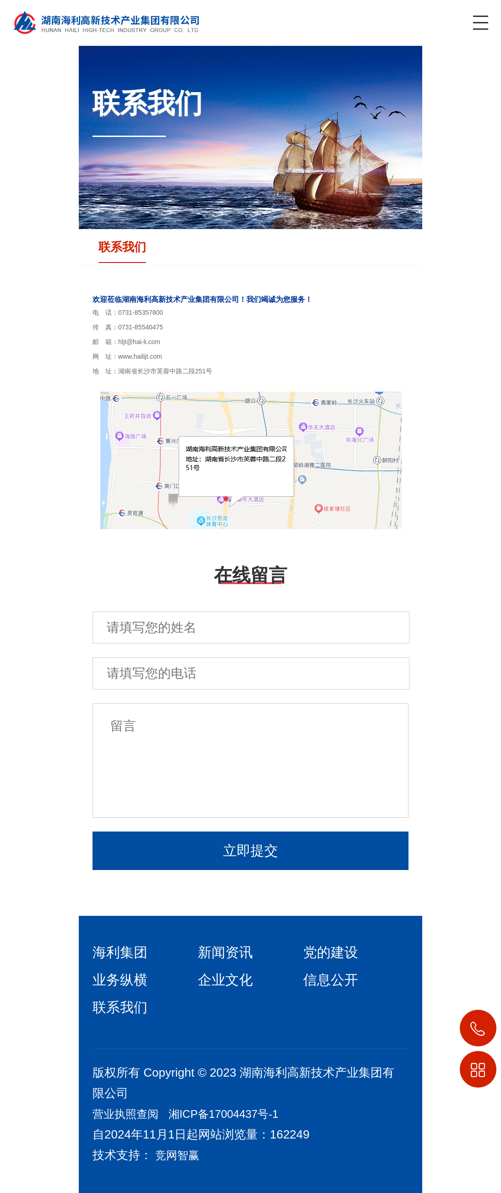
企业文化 (225, 979)
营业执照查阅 (125, 1114)
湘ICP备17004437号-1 (223, 1114)
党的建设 (330, 952)
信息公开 (330, 979)
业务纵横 (120, 979)
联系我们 (122, 247)
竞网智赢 (177, 1155)
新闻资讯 (225, 952)
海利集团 (120, 952)
